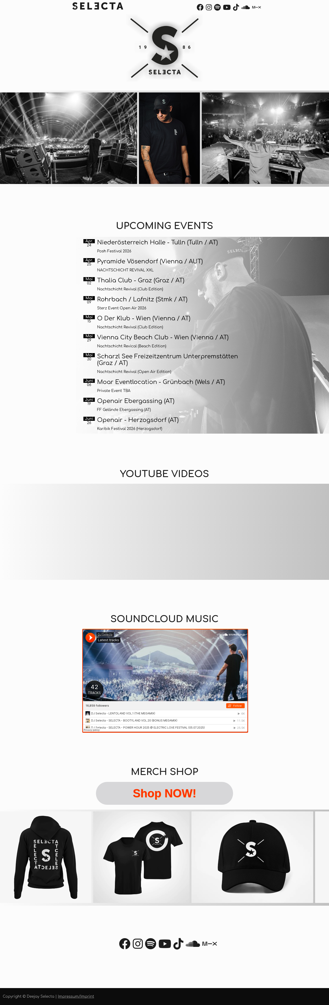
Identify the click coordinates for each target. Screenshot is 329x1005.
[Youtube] (227, 9)
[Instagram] (209, 9)
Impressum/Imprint (76, 996)
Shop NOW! (164, 793)
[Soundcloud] (245, 9)
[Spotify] (217, 9)
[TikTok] (236, 9)
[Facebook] (200, 9)
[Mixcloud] (256, 9)
